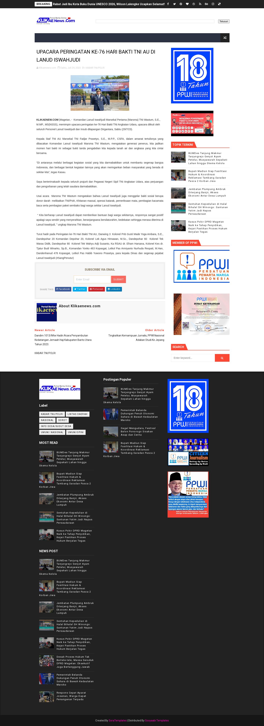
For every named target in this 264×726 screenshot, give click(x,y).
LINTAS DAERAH (78, 414)
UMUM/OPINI (76, 432)
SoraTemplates (118, 720)
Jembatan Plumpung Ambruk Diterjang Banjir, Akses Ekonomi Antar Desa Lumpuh (207, 192)
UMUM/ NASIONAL (52, 432)
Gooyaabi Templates (157, 720)
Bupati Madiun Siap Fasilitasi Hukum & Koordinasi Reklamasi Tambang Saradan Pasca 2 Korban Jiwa (65, 480)
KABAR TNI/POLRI (95, 67)
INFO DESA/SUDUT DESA (56, 426)
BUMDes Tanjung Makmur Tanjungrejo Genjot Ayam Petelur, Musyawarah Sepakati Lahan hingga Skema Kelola (64, 459)
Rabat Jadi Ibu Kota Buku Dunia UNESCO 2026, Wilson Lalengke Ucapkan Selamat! (109, 4)
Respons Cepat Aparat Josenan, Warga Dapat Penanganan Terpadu (71, 696)
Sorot (62, 420)
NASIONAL (47, 420)
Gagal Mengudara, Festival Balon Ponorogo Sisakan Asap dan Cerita (138, 431)
